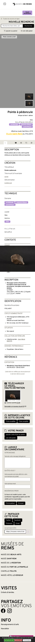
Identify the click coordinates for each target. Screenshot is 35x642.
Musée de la (11, 563)
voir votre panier (26, 31)
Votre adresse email (10, 484)
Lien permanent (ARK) (10, 528)
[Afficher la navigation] (4, 4)
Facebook (17, 520)
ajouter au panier (10, 31)
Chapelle (9, 571)
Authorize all (9, 640)
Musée (27, 12)
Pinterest (9, 523)
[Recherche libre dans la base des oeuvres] (12, 26)
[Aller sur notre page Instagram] (9, 611)
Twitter (8, 520)
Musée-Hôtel (12, 575)
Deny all (18, 640)
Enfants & (7, 592)
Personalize (27, 640)
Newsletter (5, 629)
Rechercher (28, 26)
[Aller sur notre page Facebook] (3, 611)
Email (18, 523)
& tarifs (10, 624)
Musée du (14, 567)
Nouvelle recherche (21, 21)
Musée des (11, 555)
